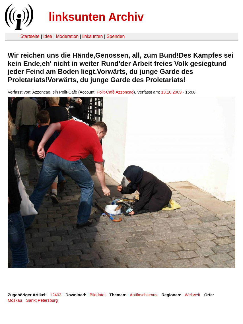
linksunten (92, 36)
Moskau (15, 300)
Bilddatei (97, 295)
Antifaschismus (143, 295)
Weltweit (192, 295)
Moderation (67, 36)
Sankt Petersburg (42, 300)
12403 (55, 295)
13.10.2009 (171, 92)
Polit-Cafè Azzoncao (115, 92)
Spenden (115, 36)
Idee (47, 36)
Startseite (30, 36)
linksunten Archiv (96, 17)
